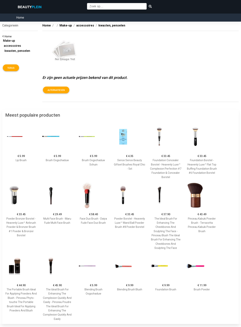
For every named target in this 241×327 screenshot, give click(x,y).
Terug (10, 68)
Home (20, 17)
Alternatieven (56, 90)
